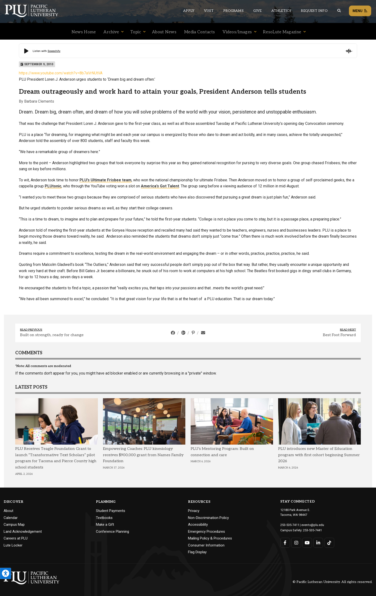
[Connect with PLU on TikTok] (329, 542)
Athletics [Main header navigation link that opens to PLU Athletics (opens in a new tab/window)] (281, 11)
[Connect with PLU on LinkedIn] (318, 542)
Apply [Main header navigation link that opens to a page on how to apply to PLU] (188, 11)
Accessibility (198, 524)
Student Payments (110, 511)
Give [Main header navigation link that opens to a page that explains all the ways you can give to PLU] (257, 11)
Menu (360, 11)
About (8, 511)
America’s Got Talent (160, 186)
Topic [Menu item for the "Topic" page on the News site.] (135, 32)
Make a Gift (105, 524)
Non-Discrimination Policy (208, 518)
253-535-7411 (289, 524)
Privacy (193, 511)
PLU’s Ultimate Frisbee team (105, 180)
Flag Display (197, 552)
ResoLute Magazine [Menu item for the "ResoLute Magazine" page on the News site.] (282, 32)
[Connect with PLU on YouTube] (307, 542)
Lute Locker (13, 545)
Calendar (11, 518)
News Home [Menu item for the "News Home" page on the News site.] (84, 32)
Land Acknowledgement (23, 531)
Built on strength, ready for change (52, 335)
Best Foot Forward (339, 335)
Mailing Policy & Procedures (210, 538)
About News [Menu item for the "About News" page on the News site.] (164, 32)
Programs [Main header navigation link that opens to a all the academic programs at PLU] (233, 11)
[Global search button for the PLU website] (339, 11)
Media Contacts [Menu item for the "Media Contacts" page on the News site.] (199, 32)
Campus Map (14, 524)
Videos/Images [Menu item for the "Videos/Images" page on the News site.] (237, 32)
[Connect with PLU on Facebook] (285, 542)
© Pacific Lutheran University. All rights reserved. (332, 582)
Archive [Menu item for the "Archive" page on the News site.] (111, 32)
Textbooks (104, 518)
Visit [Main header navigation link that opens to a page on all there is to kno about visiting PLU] (209, 11)
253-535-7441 (312, 530)
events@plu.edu (312, 524)
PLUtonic (53, 186)
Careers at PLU (16, 538)
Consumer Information (206, 545)
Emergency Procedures (206, 531)
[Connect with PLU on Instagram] (296, 542)
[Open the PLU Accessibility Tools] (5, 573)
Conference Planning (112, 531)
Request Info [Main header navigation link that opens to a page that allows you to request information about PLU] (314, 11)
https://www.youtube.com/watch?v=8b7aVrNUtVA (60, 73)
